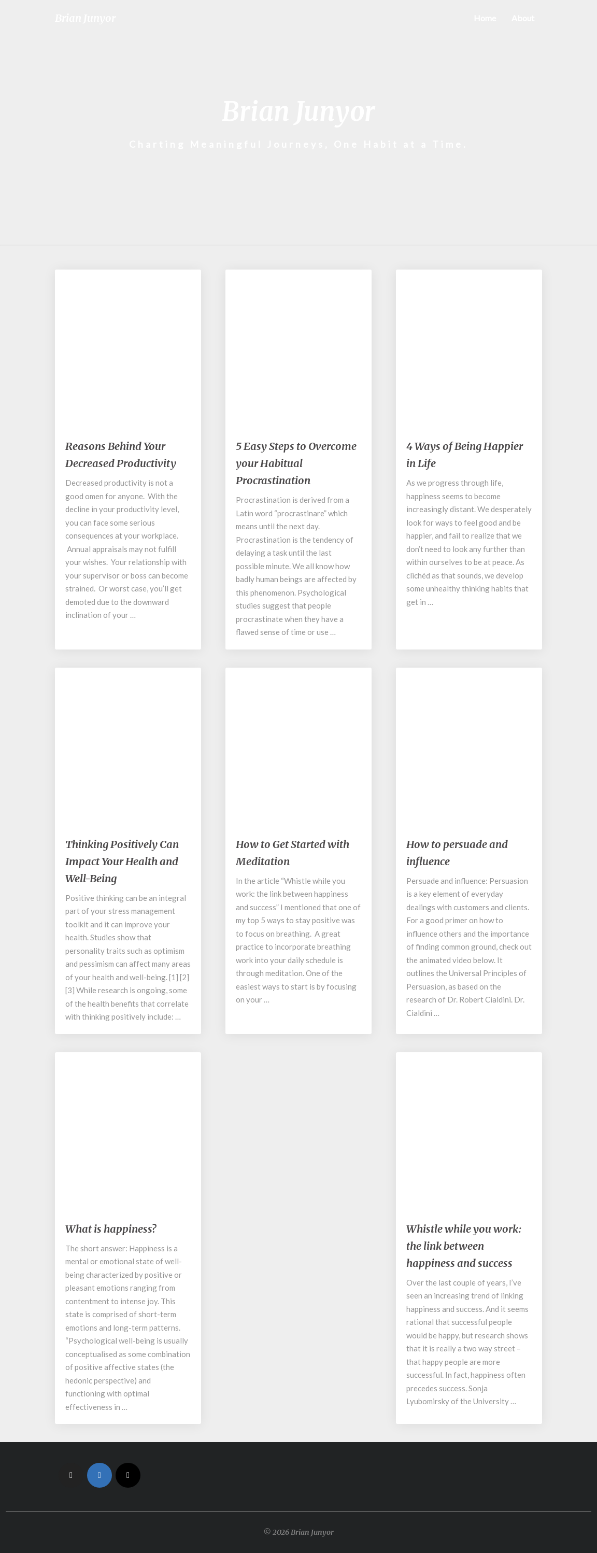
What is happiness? (110, 1228)
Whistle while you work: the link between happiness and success (463, 1245)
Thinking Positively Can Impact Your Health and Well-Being (122, 861)
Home (485, 18)
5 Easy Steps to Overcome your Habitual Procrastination (296, 463)
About (522, 18)
